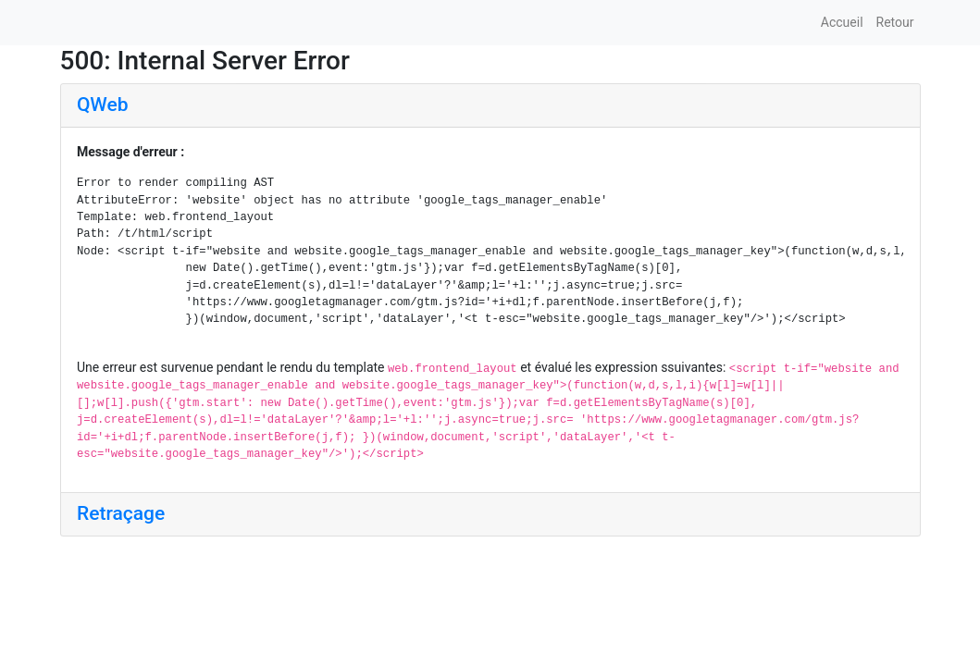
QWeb (102, 104)
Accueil (842, 22)
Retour (895, 22)
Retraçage (121, 513)
